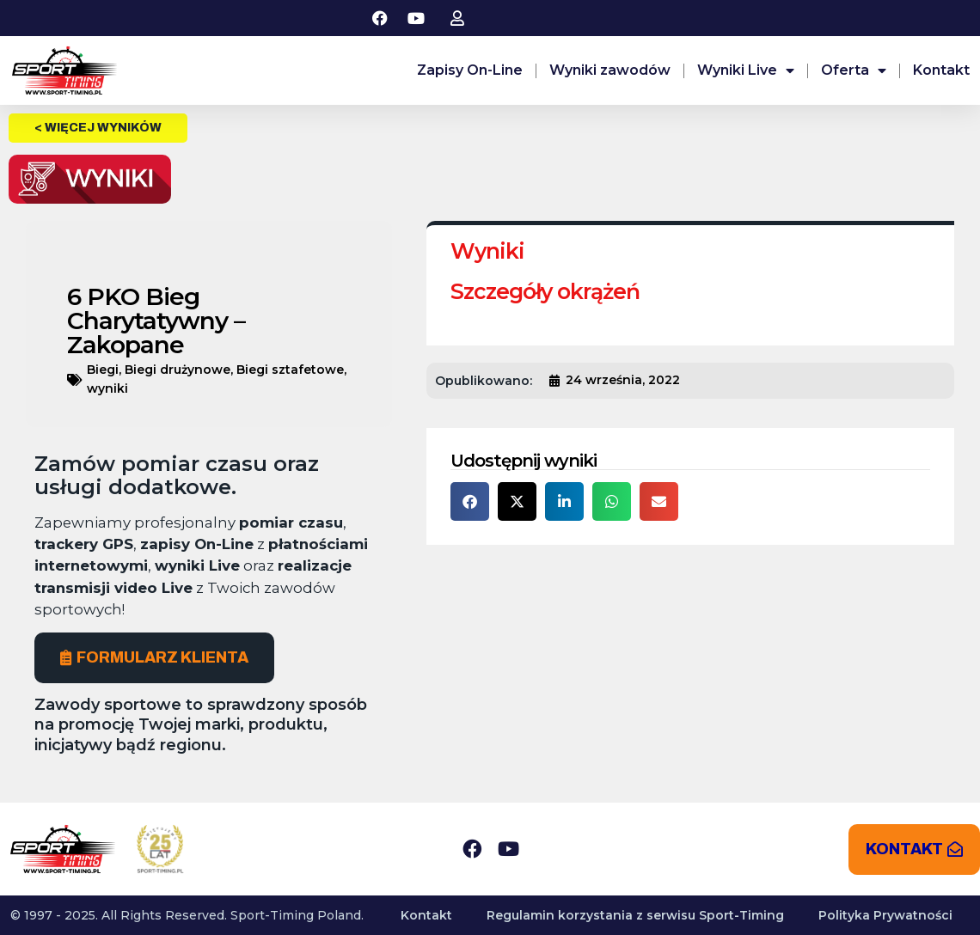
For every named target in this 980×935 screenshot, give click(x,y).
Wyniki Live (745, 70)
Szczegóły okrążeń (545, 291)
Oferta (853, 70)
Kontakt (941, 70)
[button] (469, 501)
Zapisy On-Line (470, 70)
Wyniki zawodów (610, 70)
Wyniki (487, 251)
